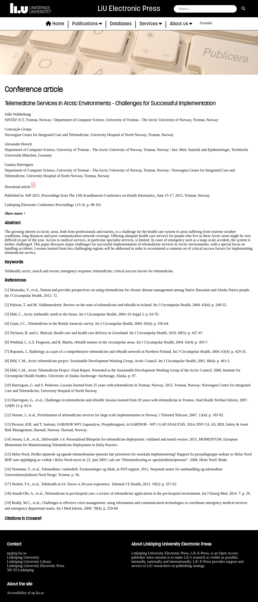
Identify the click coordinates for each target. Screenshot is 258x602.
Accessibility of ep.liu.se (25, 593)
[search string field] (205, 9)
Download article (20, 187)
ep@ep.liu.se (16, 553)
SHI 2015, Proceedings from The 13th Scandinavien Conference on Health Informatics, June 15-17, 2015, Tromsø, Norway (117, 195)
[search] (243, 8)
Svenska (206, 23)
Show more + (15, 213)
